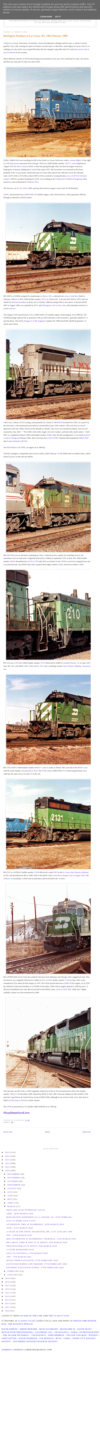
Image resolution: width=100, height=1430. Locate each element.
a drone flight (75, 160)
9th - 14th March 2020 (19, 1235)
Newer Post (7, 1132)
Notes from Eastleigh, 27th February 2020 (32, 1260)
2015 (7, 1293)
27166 (67, 980)
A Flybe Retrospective (20, 1249)
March (11, 1206)
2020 (7, 1170)
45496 (49, 435)
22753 (42, 663)
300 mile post (12, 163)
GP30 (49, 980)
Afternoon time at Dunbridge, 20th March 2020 (35, 1224)
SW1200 (18, 663)
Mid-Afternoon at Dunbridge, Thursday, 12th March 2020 (41, 1239)
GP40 (15, 315)
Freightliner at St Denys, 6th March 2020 (31, 1246)
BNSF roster (83, 767)
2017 (7, 1285)
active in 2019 (61, 989)
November (14, 1178)
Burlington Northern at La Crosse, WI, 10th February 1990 (35, 35)
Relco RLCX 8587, (51, 438)
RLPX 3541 (38, 666)
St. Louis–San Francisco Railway (76, 872)
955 (43, 980)
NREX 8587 (84, 438)
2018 (7, 1282)
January (12, 1275)
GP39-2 (45, 771)
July (10, 1192)
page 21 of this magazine (35, 321)
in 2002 (60, 564)
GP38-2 (6, 194)
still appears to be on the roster (54, 305)
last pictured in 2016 (29, 771)
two (14, 308)
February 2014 (32, 182)
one (10, 308)
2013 (7, 1300)
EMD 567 (68, 983)
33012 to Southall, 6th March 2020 (27, 1253)
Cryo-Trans (23, 188)
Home (47, 1132)
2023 (7, 1160)
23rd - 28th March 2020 (19, 1213)
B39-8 (59, 422)
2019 (7, 1278)
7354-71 (68, 163)
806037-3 (38, 767)
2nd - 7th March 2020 (18, 1257)
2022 (7, 1163)
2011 (7, 1307)
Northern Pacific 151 (71, 663)
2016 (7, 1289)
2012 (7, 1303)
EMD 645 (29, 194)
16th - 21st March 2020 (19, 1228)
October (13, 1181)
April (11, 1203)
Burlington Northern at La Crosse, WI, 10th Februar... (39, 1217)
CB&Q (51, 299)
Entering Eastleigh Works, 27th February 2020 (35, 1267)
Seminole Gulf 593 (19, 441)
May (10, 1199)
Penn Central (22, 166)
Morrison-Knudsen (18, 302)
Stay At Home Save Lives (21, 1221)
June (10, 1195)
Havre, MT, (47, 296)
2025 (7, 1152)
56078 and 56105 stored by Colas (25, 1210)
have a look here (71, 296)
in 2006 (80, 564)
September (14, 1185)
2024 (7, 1156)
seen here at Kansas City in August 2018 (69, 875)
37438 (36, 872)
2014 (7, 1296)
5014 (12, 1100)
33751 (43, 299)
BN (12, 1122)
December (13, 1174)
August (12, 1188)
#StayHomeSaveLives (16, 1112)
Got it (58, 17)
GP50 (9, 1106)
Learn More (46, 17)
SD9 (8, 555)
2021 (7, 1167)
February (13, 1271)
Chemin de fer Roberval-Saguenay (69, 179)
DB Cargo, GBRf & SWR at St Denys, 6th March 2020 (36, 1242)
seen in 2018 (20, 1100)
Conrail (33, 169)
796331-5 (13, 1094)
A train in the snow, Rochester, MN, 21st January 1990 (39, 1231)
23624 (12, 561)
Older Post (87, 1132)
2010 (7, 1311)
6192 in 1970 (33, 561)
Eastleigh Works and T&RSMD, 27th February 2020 (36, 1264)
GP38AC (7, 878)
